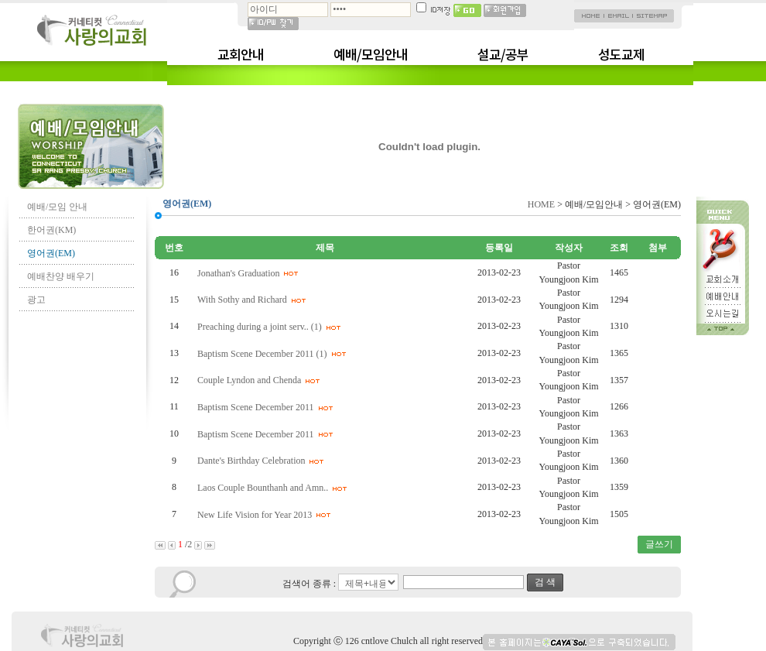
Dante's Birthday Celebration (262, 460)
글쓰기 (659, 544)
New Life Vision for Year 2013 (266, 514)
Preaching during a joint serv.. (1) (271, 326)
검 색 (545, 582)
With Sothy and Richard (253, 299)
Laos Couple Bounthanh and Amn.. (274, 487)
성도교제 (621, 54)
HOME (541, 204)
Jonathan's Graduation (250, 273)
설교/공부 (502, 54)
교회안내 (240, 54)
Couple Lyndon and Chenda (260, 380)
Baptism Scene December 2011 (267, 407)
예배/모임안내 (370, 54)
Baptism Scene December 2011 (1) (274, 353)
